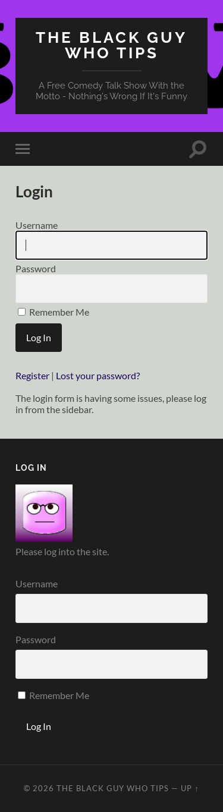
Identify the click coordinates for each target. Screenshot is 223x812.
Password (111, 283)
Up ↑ (190, 788)
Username (111, 239)
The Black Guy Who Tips (111, 45)
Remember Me (53, 311)
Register (32, 375)
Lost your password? (98, 375)
